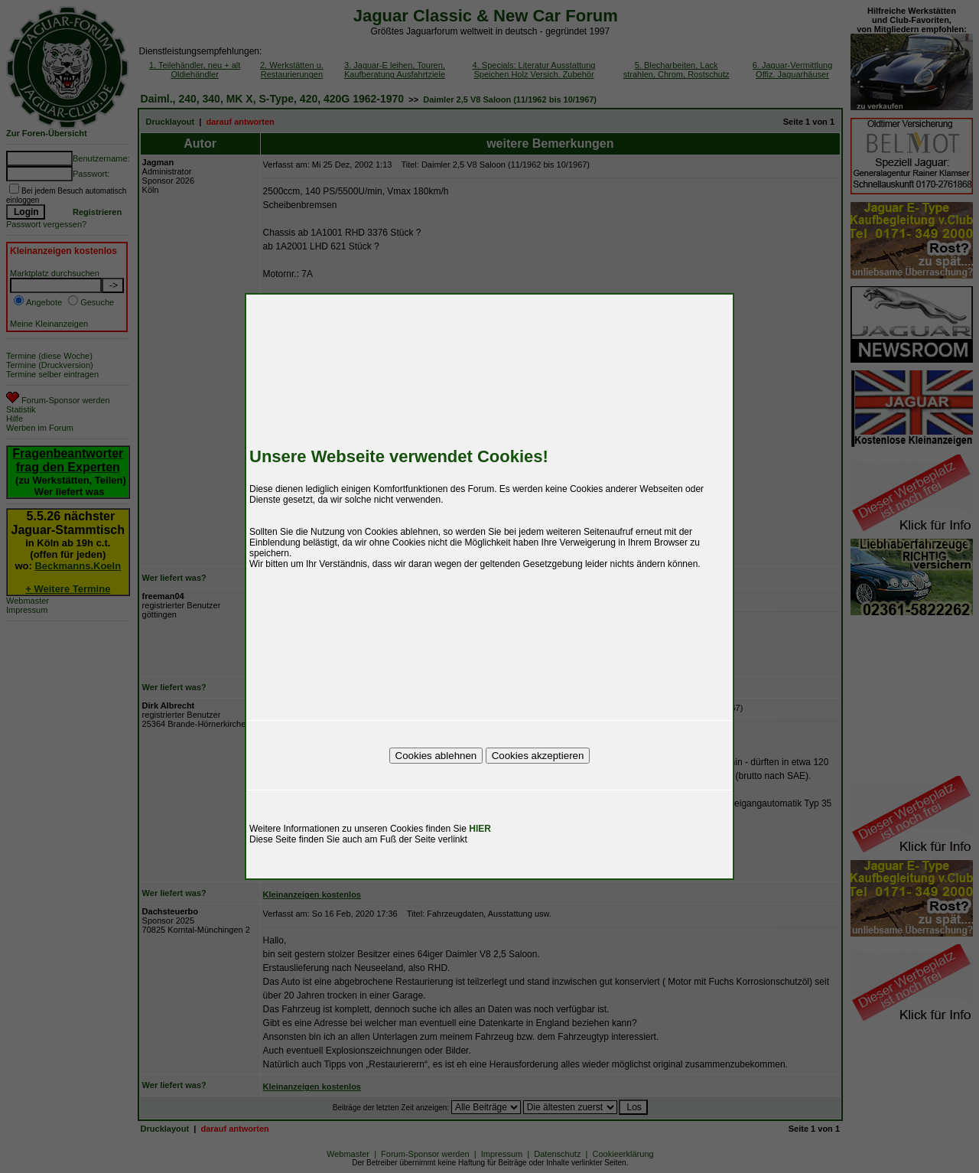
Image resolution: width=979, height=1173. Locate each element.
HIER (480, 828)
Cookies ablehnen (436, 755)
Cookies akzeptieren (538, 755)
